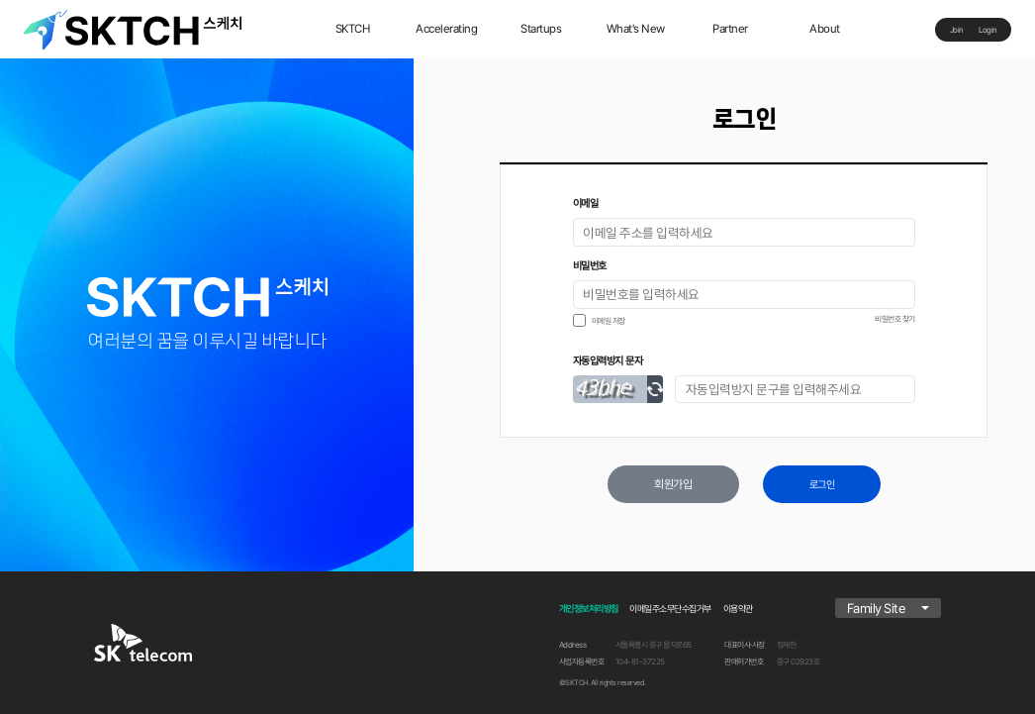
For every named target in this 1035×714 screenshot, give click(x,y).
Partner (730, 29)
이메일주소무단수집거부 (670, 608)
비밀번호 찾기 (895, 319)
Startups (540, 29)
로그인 (822, 484)
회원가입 (673, 484)
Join (957, 30)
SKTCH (352, 29)
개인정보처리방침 (588, 608)
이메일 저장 (608, 321)
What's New (636, 29)
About (824, 29)
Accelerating (446, 29)
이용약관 (738, 608)
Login (988, 30)
